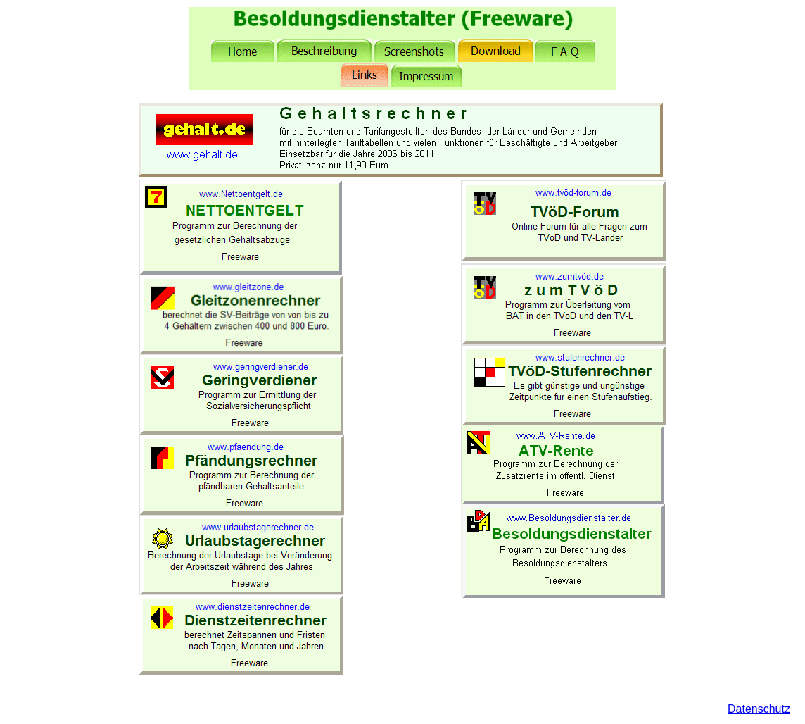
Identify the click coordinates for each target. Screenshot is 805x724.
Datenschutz (759, 709)
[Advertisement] (402, 391)
